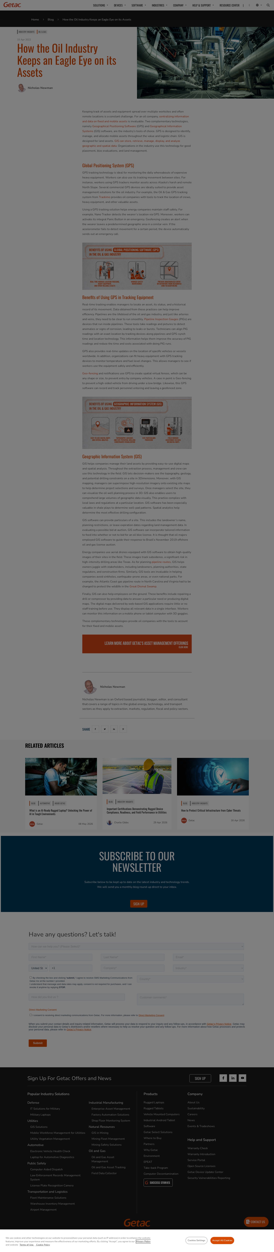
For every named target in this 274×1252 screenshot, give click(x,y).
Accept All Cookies (222, 1240)
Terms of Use (27, 1244)
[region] (137, 1240)
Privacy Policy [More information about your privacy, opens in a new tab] (143, 1241)
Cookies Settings (196, 1240)
